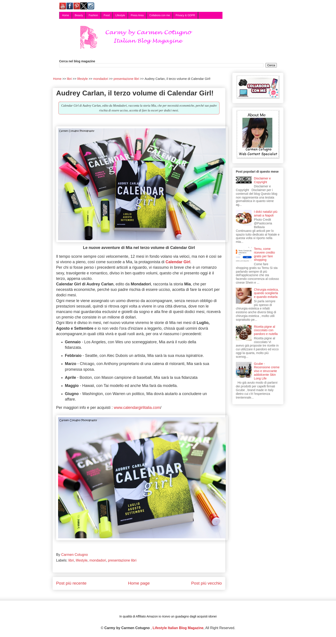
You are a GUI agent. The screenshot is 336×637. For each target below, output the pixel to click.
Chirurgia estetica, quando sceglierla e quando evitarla (266, 293)
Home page (139, 583)
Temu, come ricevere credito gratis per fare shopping (264, 254)
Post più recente (71, 583)
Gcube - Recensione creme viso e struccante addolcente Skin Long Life (267, 371)
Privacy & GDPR (185, 15)
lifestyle (81, 560)
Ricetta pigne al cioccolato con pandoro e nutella (266, 330)
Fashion (93, 15)
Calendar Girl (177, 262)
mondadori (97, 560)
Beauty (79, 15)
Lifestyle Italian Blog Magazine (178, 628)
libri (71, 560)
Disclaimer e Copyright (262, 180)
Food (107, 15)
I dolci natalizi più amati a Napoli (265, 213)
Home (65, 15)
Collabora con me (159, 15)
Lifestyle (120, 15)
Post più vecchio (206, 583)
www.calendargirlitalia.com (136, 407)
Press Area (137, 15)
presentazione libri (122, 560)
